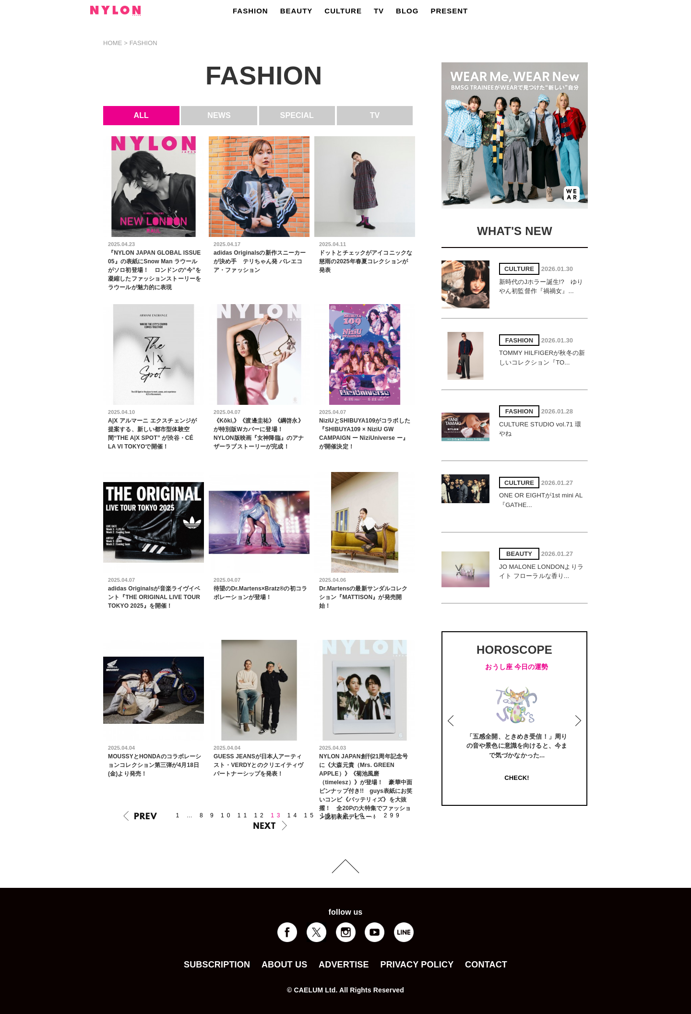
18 (360, 815)
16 (327, 815)
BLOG (407, 11)
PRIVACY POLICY (416, 964)
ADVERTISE (344, 964)
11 (244, 815)
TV (379, 11)
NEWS (219, 115)
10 (227, 815)
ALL (141, 115)
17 (343, 815)
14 (293, 815)
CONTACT (486, 964)
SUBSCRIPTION (217, 964)
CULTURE (343, 11)
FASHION (250, 11)
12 (260, 815)
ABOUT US (284, 964)
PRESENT (449, 11)
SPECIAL (297, 115)
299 (393, 815)
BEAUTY (296, 11)
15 (310, 815)
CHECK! (516, 777)
